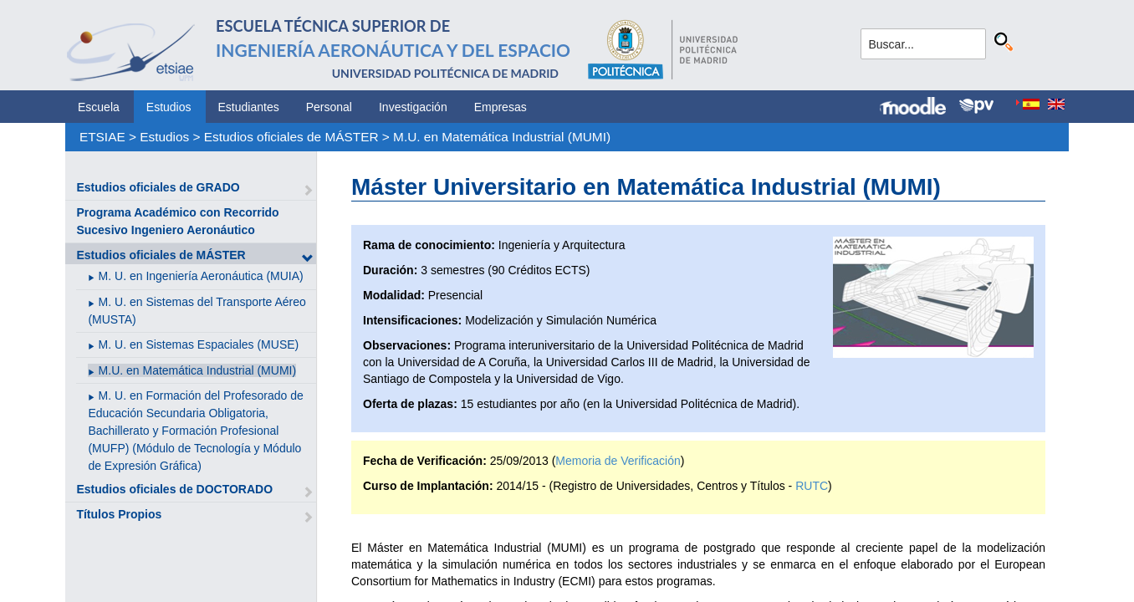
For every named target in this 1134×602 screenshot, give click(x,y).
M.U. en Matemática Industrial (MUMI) (501, 137)
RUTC (811, 485)
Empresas (500, 107)
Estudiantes (248, 107)
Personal (329, 107)
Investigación (413, 107)
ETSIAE (102, 137)
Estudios (169, 107)
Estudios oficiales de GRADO (157, 187)
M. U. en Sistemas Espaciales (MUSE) (199, 344)
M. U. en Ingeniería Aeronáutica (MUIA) (201, 276)
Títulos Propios (118, 514)
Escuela (99, 107)
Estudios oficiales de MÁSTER (291, 137)
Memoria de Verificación (617, 460)
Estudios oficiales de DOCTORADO (174, 489)
